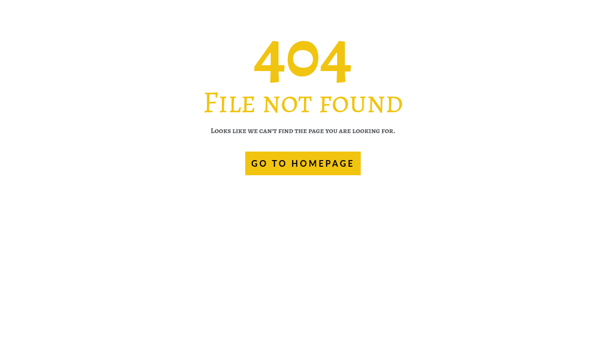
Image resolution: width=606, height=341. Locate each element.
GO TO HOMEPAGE (303, 163)
